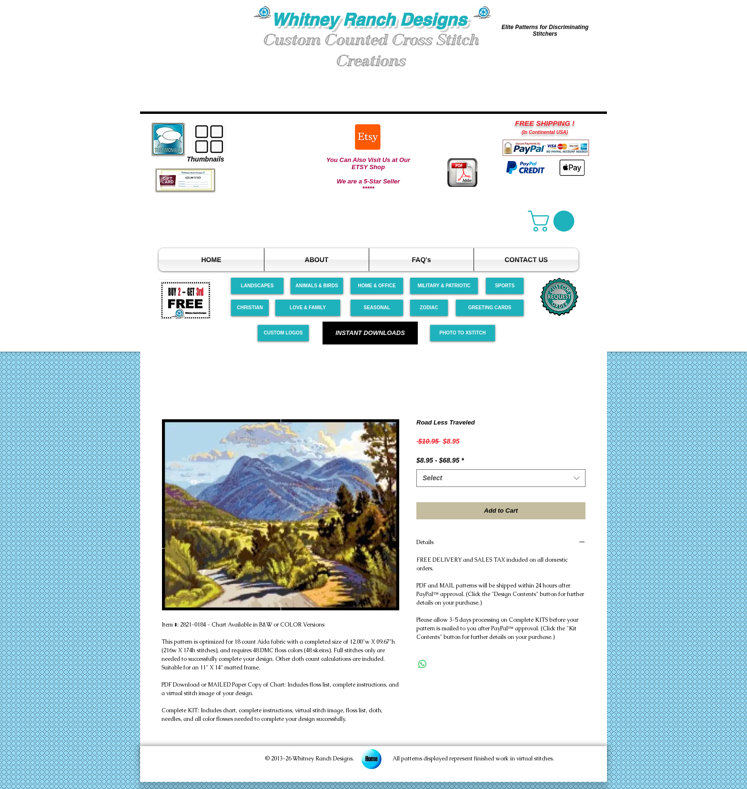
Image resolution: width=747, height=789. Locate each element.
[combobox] (500, 478)
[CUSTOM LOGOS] (283, 333)
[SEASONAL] (377, 308)
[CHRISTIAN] (250, 308)
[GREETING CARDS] (490, 308)
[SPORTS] (505, 286)
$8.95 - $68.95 (440, 460)
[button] (197, 42)
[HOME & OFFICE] (377, 286)
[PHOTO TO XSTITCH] (462, 333)
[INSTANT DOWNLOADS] (370, 333)
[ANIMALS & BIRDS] (317, 286)
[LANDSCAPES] (257, 286)
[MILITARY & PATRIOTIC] (444, 286)
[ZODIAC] (429, 308)
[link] (553, 221)
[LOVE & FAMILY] (307, 308)
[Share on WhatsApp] (422, 664)
